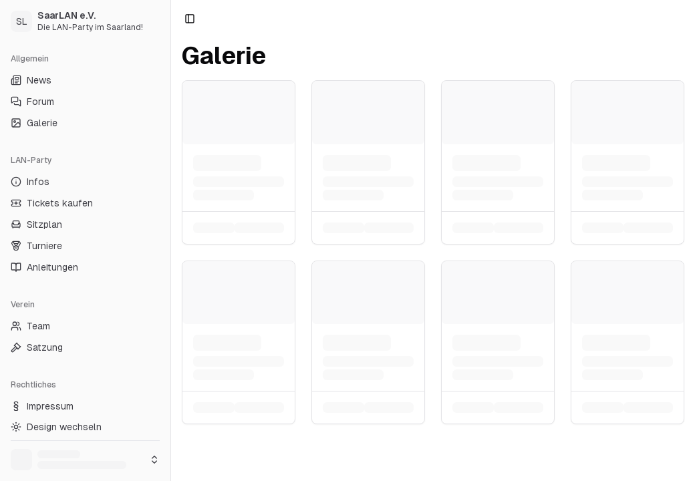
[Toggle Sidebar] (170, 240)
